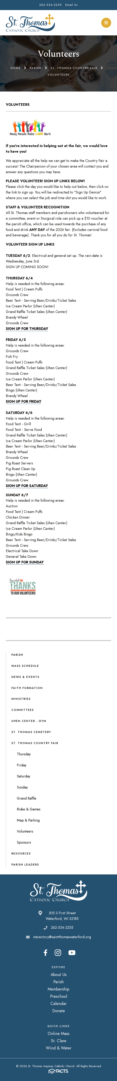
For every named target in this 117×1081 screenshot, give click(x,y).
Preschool (58, 996)
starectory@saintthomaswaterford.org (62, 937)
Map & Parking (28, 820)
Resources (21, 853)
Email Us (71, 5)
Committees (22, 710)
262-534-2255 (50, 5)
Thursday (24, 754)
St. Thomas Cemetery (31, 732)
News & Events (25, 677)
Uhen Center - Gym (28, 721)
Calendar (58, 1004)
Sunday (22, 787)
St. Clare (58, 1041)
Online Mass (58, 1034)
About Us (59, 975)
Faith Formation (27, 688)
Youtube (72, 952)
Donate (58, 1011)
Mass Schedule (25, 666)
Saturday (23, 776)
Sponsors (24, 842)
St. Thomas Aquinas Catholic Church (30, 23)
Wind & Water (58, 1048)
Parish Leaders (25, 865)
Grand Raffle (26, 798)
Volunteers (25, 831)
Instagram (58, 952)
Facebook (45, 952)
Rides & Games (28, 809)
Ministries (21, 699)
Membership (58, 989)
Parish (17, 655)
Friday (21, 765)
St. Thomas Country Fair (34, 743)
